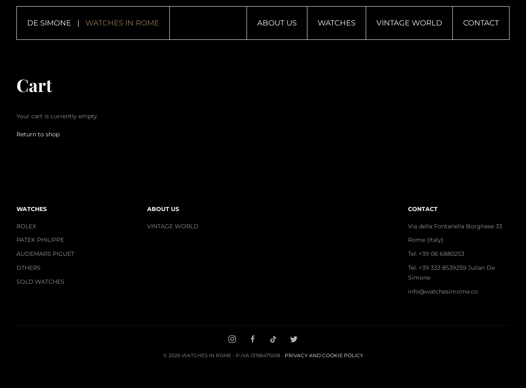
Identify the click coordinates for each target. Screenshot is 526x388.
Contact (481, 23)
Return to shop (38, 134)
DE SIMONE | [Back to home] (93, 23)
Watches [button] (336, 23)
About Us (277, 23)
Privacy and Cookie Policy (324, 355)
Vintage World (409, 23)
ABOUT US (163, 209)
